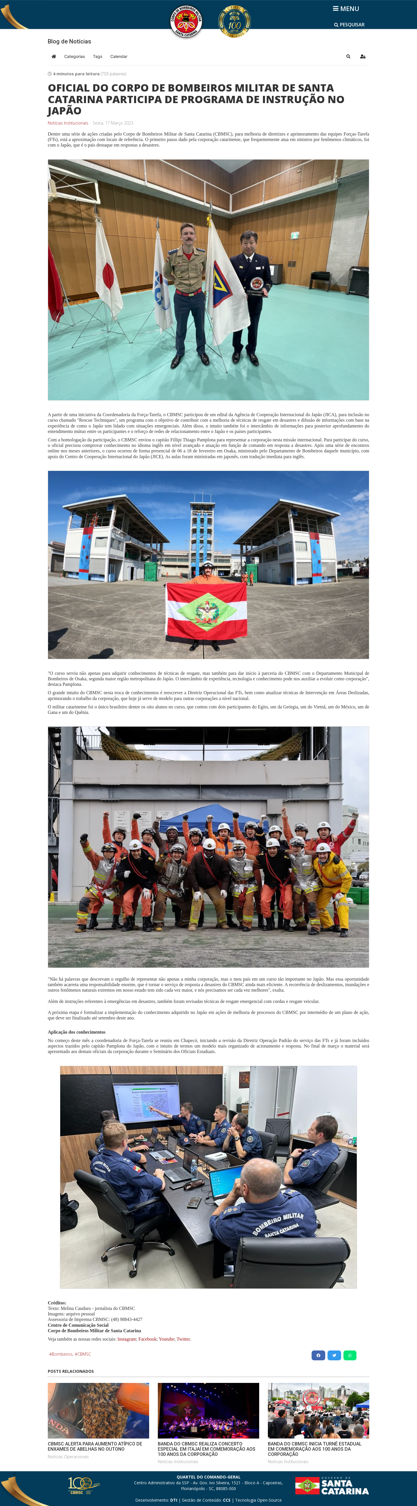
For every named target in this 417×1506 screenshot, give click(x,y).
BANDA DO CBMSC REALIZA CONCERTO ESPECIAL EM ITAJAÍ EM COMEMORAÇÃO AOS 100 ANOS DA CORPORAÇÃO (206, 1449)
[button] (348, 56)
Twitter (183, 1339)
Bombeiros (62, 1354)
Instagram (127, 1339)
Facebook (147, 1339)
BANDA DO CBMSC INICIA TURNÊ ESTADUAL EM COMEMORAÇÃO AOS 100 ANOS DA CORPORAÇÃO (315, 1449)
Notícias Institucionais (68, 123)
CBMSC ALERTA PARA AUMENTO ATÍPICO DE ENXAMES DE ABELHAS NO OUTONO (95, 1446)
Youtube (166, 1339)
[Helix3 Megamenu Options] (347, 8)
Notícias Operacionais (68, 1456)
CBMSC (84, 1354)
